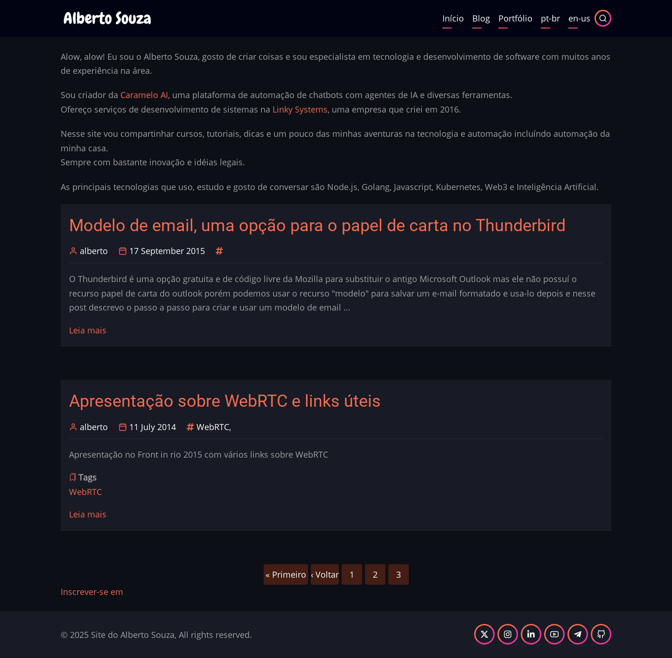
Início (453, 18)
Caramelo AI (144, 94)
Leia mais (87, 330)
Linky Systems (300, 109)
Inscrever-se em (92, 591)
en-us (579, 18)
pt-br (550, 18)
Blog (481, 18)
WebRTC (212, 426)
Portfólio (515, 18)
